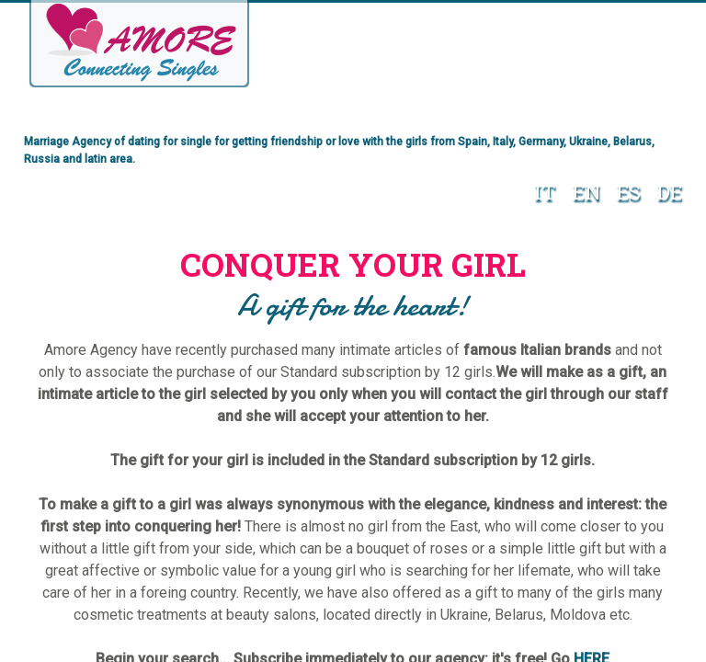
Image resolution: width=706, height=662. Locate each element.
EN (582, 190)
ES (624, 190)
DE (665, 190)
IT (541, 190)
